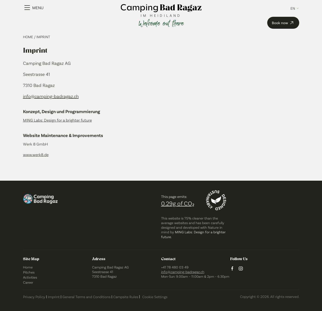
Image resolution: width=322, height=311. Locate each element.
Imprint (54, 296)
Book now (283, 23)
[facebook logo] (232, 268)
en (292, 8)
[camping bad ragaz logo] (161, 8)
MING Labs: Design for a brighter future (57, 120)
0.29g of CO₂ (177, 203)
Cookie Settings (154, 296)
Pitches (29, 272)
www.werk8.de (36, 154)
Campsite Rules (125, 296)
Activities (30, 277)
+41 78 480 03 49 (175, 267)
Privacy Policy (34, 296)
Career (28, 282)
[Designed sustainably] (216, 200)
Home (28, 36)
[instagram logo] (241, 268)
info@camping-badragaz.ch (51, 96)
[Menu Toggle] (34, 7)
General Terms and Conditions (86, 296)
